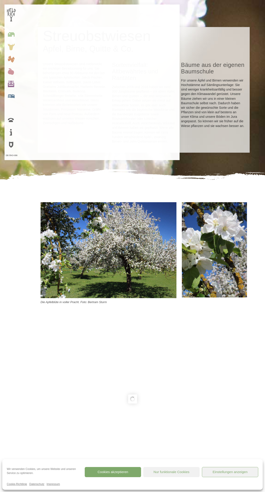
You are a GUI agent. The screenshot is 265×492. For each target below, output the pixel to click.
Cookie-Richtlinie (17, 484)
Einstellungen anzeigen (229, 472)
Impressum (53, 484)
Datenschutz (36, 484)
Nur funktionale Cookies (171, 472)
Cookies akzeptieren (113, 472)
